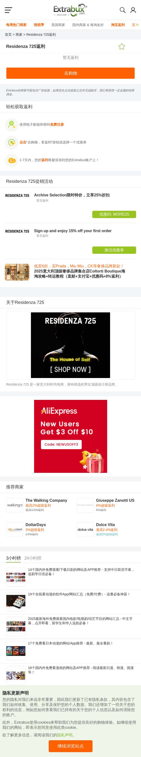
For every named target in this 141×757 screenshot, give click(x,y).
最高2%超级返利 (38, 505)
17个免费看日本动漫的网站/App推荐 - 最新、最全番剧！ (70, 643)
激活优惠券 (114, 250)
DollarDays (36, 525)
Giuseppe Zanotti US (115, 500)
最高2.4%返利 (107, 530)
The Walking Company (46, 500)
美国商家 (58, 25)
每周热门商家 (16, 25)
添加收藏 (121, 46)
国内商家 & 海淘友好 (88, 25)
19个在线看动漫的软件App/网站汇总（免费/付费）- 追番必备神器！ (79, 594)
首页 (8, 34)
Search (123, 10)
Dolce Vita (105, 525)
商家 (19, 34)
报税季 (39, 25)
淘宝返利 (118, 25)
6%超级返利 (105, 505)
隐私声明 (65, 735)
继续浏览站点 (70, 746)
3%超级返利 (35, 530)
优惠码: (114, 214)
